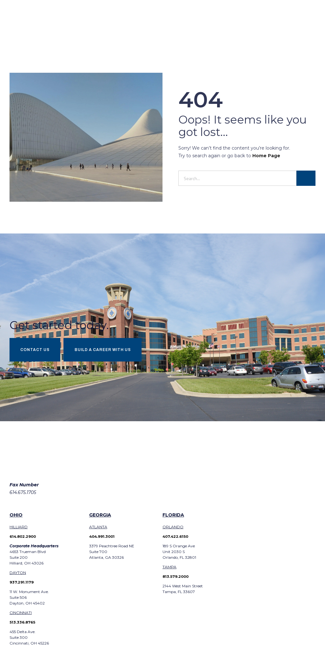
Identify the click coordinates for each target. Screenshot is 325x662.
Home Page (266, 156)
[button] (314, 24)
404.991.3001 (102, 538)
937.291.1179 (22, 584)
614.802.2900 (24, 538)
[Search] (305, 178)
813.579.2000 (176, 578)
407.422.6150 (175, 538)
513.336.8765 (23, 624)
